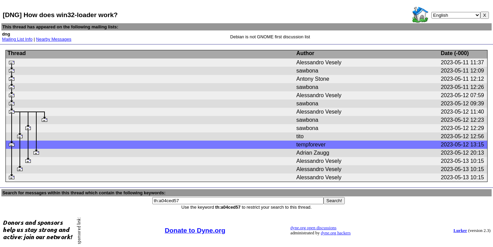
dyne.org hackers (336, 233)
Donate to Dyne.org (195, 230)
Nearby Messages (53, 39)
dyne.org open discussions (313, 227)
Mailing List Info (17, 39)
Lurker (460, 230)
